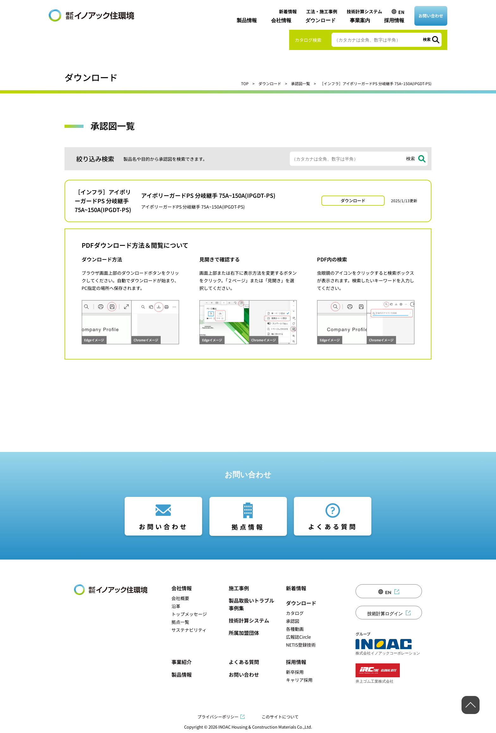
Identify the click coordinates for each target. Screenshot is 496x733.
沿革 (175, 606)
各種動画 (295, 629)
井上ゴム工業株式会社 (378, 673)
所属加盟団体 (244, 632)
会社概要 (180, 598)
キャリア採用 (299, 680)
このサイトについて (280, 717)
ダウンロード (320, 20)
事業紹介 (181, 662)
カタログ (295, 613)
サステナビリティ (189, 630)
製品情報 (247, 20)
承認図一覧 (300, 83)
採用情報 (394, 20)
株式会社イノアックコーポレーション (388, 647)
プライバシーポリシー (218, 717)
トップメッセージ (189, 614)
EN (401, 12)
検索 (427, 39)
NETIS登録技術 (301, 645)
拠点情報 (248, 526)
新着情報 (288, 11)
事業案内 (360, 20)
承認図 (292, 621)
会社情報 (281, 20)
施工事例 (239, 588)
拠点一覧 (180, 622)
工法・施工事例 (321, 11)
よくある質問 (332, 526)
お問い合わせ (430, 16)
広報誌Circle (298, 637)
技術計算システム (364, 11)
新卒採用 (295, 672)
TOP (245, 83)
